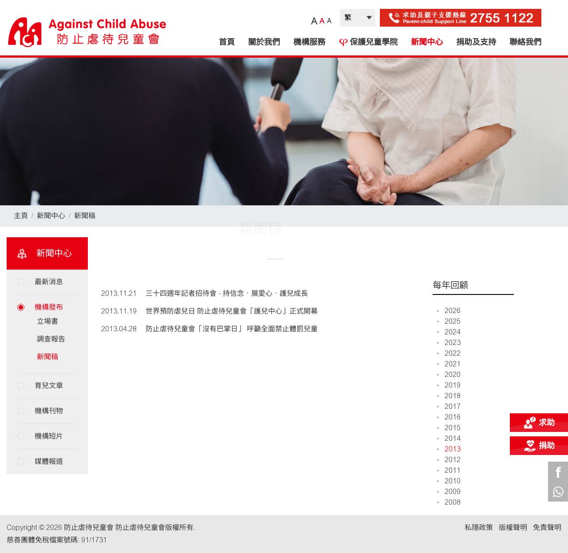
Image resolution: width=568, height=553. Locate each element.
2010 (449, 481)
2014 (449, 438)
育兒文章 (49, 385)
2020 (449, 374)
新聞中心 (427, 42)
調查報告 (51, 339)
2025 (449, 321)
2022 (449, 353)
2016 (449, 417)
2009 (449, 491)
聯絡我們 (525, 42)
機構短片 (49, 436)
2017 (449, 406)
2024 (449, 332)
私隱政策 (479, 527)
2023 (449, 342)
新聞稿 (84, 216)
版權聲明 (513, 527)
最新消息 (49, 282)
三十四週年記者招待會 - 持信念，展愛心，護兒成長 (227, 293)
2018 (449, 396)
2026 (449, 310)
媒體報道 (49, 461)
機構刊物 (49, 411)
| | (357, 18)
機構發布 (49, 307)
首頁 (227, 42)
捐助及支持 (476, 42)
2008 (449, 502)
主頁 (21, 216)
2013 (449, 449)
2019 (449, 385)
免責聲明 (547, 527)
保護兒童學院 (368, 42)
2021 (449, 364)
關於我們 (264, 42)
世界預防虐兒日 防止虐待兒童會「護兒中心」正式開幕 (232, 311)
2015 (449, 427)
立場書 (47, 321)
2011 (449, 470)
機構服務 (309, 42)
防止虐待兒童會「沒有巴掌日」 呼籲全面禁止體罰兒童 (232, 329)
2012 (449, 459)
